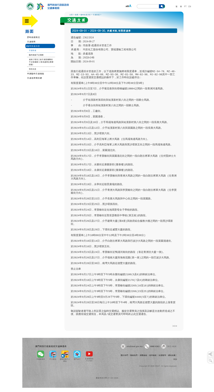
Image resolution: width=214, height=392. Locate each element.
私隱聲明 (162, 355)
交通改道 (32, 50)
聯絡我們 (134, 355)
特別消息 (32, 69)
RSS (175, 359)
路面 (29, 31)
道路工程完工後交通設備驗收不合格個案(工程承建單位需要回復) (41, 62)
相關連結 (143, 355)
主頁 (71, 14)
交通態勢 (31, 41)
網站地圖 (171, 355)
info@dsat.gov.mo (135, 346)
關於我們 (124, 355)
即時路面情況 (33, 37)
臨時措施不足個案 (36, 54)
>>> (174, 326)
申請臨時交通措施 (35, 73)
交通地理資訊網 (34, 77)
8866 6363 (154, 346)
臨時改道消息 (33, 45)
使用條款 (153, 355)
